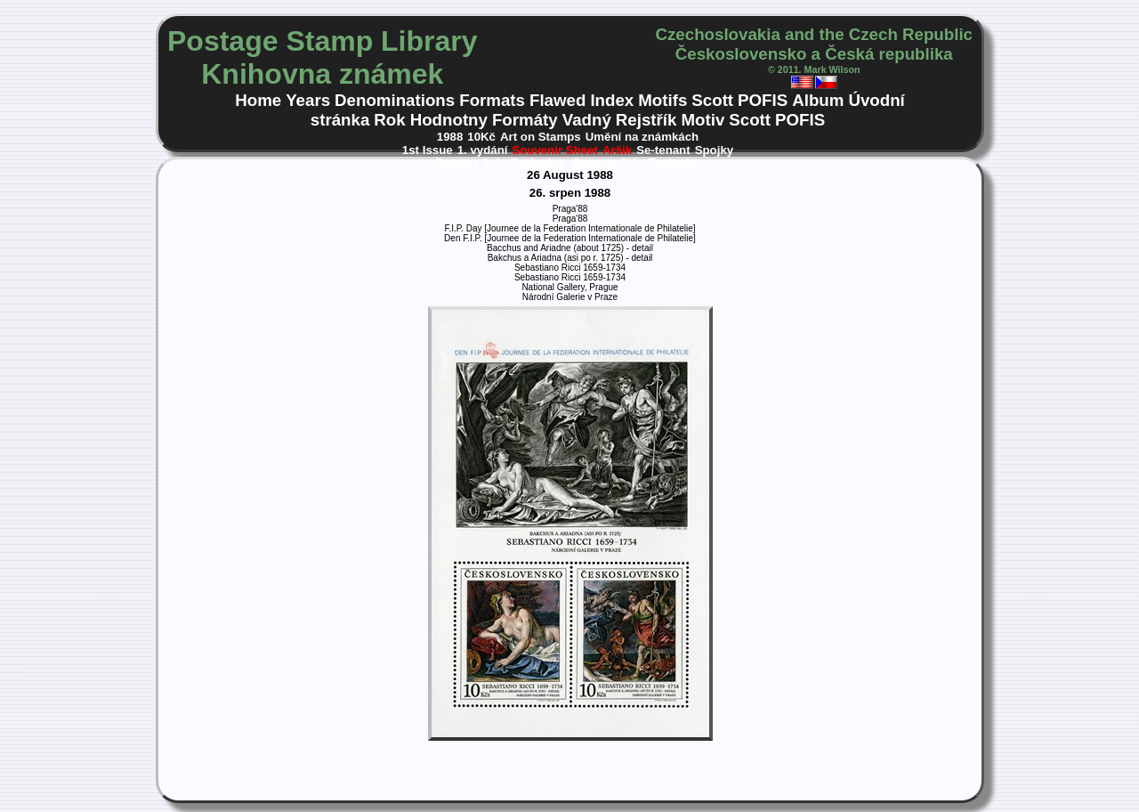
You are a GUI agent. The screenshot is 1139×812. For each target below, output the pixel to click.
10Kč (481, 136)
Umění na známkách (642, 136)
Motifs (662, 100)
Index (612, 100)
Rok (389, 119)
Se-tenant (663, 150)
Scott (712, 100)
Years (308, 100)
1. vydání (482, 150)
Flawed (557, 100)
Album (818, 100)
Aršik (617, 150)
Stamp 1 (461, 164)
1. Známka (531, 164)
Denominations (395, 100)
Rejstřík (646, 119)
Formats (492, 100)
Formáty (525, 119)
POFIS (763, 100)
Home (258, 100)
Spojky (714, 150)
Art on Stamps (540, 136)
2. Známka (666, 164)
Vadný (586, 119)
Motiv (702, 119)
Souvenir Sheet (555, 150)
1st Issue (427, 150)
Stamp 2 (599, 164)
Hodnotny (449, 119)
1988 (450, 136)
